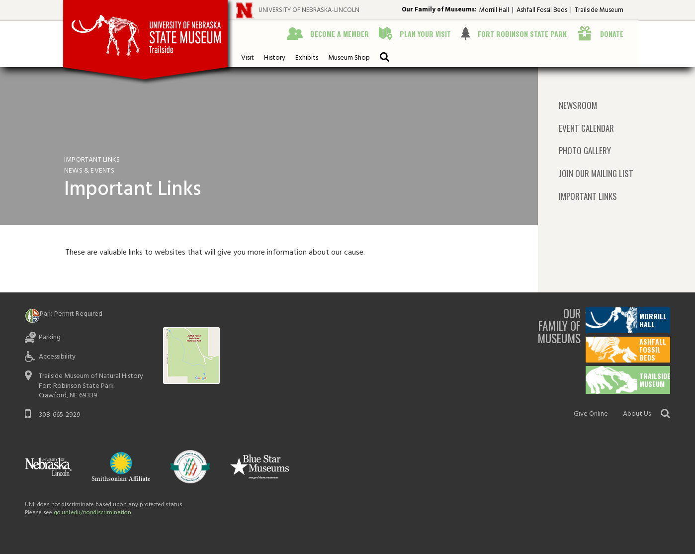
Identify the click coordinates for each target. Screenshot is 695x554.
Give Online (591, 414)
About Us (637, 414)
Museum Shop (349, 58)
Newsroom (578, 105)
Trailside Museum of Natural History (91, 376)
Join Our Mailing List (596, 173)
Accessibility (57, 357)
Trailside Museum (599, 10)
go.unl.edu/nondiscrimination (92, 513)
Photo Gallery (585, 150)
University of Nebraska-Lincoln (309, 10)
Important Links (588, 196)
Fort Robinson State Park (522, 33)
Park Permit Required (71, 314)
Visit (247, 58)
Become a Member (339, 33)
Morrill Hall (494, 10)
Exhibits (306, 58)
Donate (611, 33)
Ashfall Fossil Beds (542, 10)
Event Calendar (586, 128)
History (274, 58)
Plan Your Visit (425, 33)
